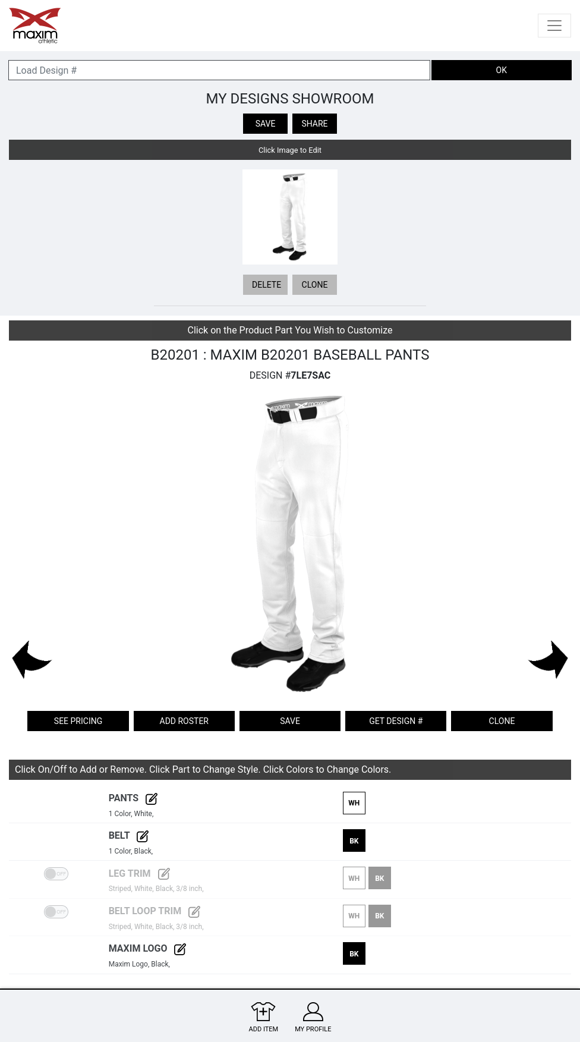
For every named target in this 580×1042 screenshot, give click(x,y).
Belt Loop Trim (154, 911)
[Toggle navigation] (554, 25)
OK (501, 70)
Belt (129, 835)
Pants (133, 798)
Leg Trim (139, 873)
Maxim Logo (148, 948)
